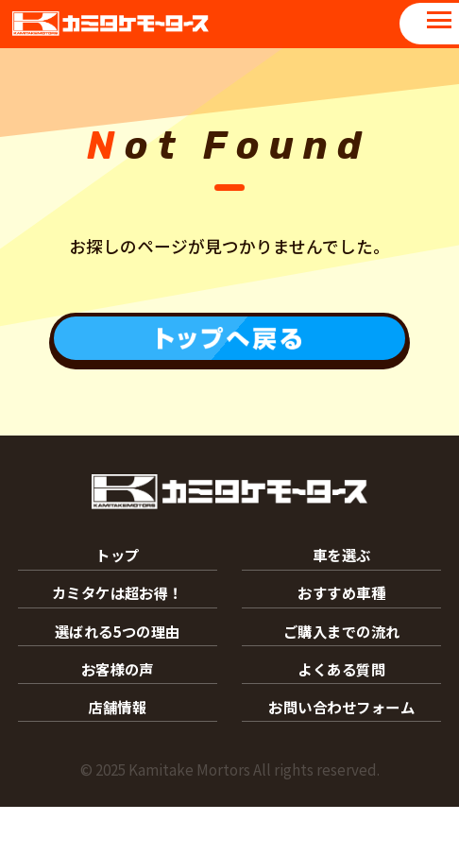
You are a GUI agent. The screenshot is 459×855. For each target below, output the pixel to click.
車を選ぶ (342, 565)
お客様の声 (117, 705)
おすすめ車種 (341, 612)
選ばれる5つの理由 (117, 659)
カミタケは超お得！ (117, 612)
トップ (117, 565)
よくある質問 (341, 705)
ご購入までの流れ (341, 659)
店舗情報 (117, 751)
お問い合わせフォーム (341, 751)
